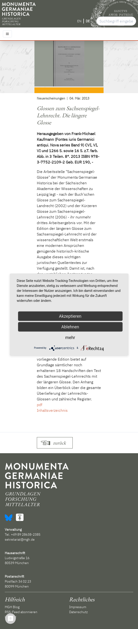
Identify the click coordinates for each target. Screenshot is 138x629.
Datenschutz (78, 612)
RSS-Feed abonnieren (21, 612)
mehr (70, 337)
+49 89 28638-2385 (25, 534)
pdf (39, 404)
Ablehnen (70, 326)
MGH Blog (12, 607)
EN (79, 21)
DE (88, 21)
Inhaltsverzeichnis (52, 410)
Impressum (77, 607)
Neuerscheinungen (51, 98)
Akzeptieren (70, 315)
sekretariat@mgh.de (20, 539)
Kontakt (10, 617)
